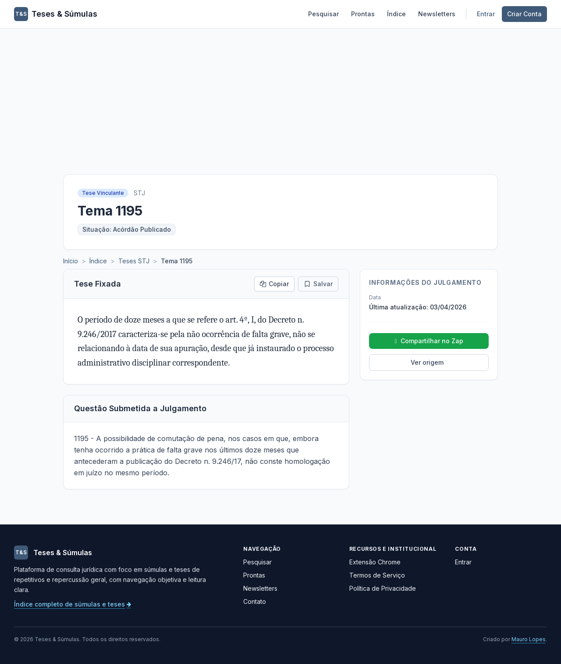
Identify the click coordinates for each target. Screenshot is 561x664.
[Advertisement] (280, 94)
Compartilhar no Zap (429, 341)
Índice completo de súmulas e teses (72, 604)
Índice (396, 14)
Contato (254, 601)
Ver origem (427, 362)
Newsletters (436, 14)
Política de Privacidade (382, 588)
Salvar (318, 283)
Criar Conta (524, 14)
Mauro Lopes (528, 639)
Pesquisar (323, 14)
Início (70, 261)
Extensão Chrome (375, 562)
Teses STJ (133, 261)
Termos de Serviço (377, 575)
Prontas (363, 14)
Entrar (486, 14)
